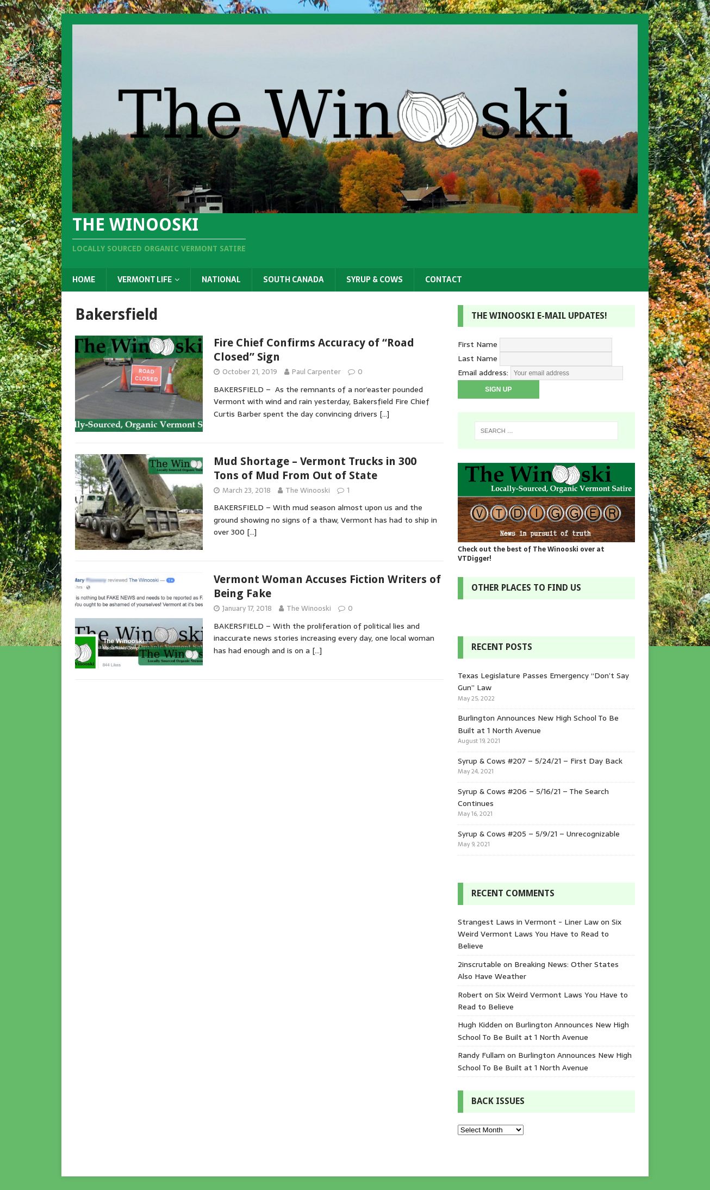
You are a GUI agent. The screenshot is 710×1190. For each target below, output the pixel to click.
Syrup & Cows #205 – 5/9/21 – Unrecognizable (539, 834)
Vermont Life (144, 280)
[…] (384, 414)
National (221, 280)
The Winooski (307, 490)
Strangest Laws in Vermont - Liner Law (528, 922)
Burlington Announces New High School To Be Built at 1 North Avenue (538, 724)
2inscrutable (479, 964)
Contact (443, 280)
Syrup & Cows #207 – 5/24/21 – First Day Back (540, 761)
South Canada (293, 280)
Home (83, 280)
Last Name (477, 358)
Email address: (484, 373)
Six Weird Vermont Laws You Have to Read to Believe (539, 934)
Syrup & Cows (374, 280)
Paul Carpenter (316, 371)
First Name (477, 344)
